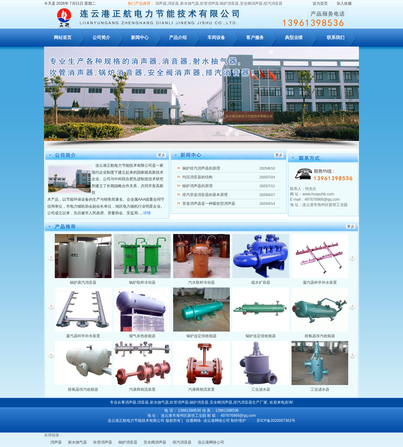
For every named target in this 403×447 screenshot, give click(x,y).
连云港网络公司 (211, 442)
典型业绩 (294, 37)
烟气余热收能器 (142, 336)
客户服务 (255, 37)
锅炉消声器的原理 (197, 186)
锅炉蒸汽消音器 (83, 282)
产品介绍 (178, 37)
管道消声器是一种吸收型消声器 (208, 203)
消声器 (56, 442)
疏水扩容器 (260, 282)
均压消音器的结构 (197, 177)
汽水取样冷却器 (201, 282)
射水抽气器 (77, 442)
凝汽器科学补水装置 (320, 282)
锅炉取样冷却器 (142, 282)
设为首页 (320, 3)
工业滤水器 (260, 389)
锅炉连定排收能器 (201, 336)
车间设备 (216, 37)
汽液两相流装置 (142, 389)
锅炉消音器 (127, 442)
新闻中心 (140, 37)
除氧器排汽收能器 (320, 336)
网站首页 (62, 37)
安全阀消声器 (155, 442)
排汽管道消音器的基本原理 (205, 195)
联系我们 (335, 37)
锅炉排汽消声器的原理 (201, 168)
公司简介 (101, 37)
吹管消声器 (102, 442)
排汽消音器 (182, 442)
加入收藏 (344, 3)
